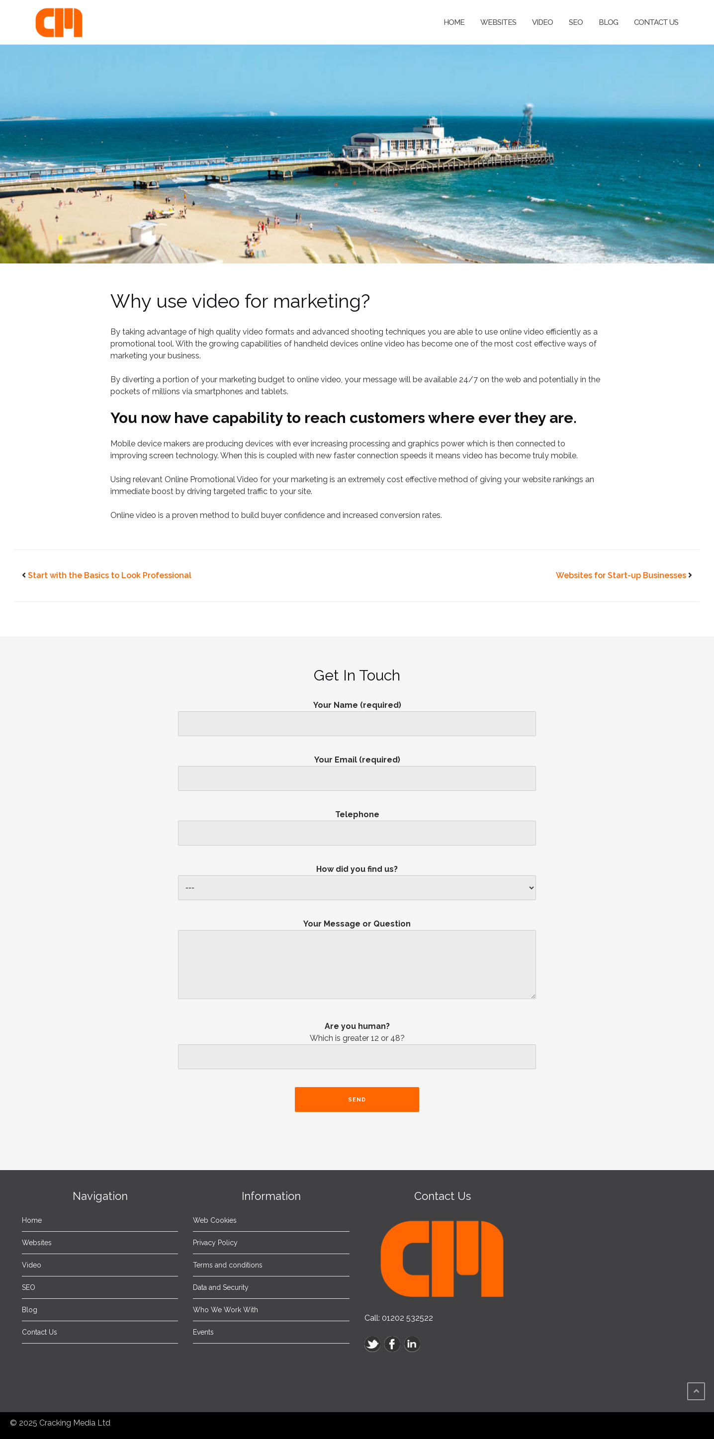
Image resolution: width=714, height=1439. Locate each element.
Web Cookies (215, 1220)
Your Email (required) (357, 769)
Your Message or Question (357, 963)
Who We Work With (225, 1310)
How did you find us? (357, 878)
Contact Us (656, 22)
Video (542, 22)
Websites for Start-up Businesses (621, 575)
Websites (498, 22)
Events (203, 1332)
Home (454, 22)
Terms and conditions (228, 1265)
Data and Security (221, 1287)
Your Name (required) (357, 714)
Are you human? (357, 1048)
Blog (608, 22)
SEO (576, 22)
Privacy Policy (215, 1243)
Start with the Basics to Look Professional (109, 575)
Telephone (357, 824)
